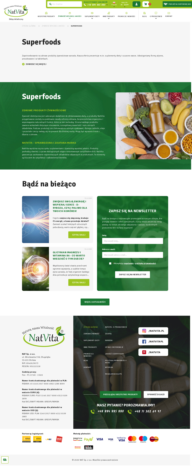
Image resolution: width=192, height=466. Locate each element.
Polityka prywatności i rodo (116, 360)
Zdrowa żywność (92, 334)
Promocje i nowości (89, 354)
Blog (86, 359)
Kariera (109, 340)
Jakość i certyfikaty (114, 353)
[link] (69, 14)
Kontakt (87, 365)
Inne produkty (90, 346)
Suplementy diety (92, 340)
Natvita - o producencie (116, 328)
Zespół (108, 334)
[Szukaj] (64, 4)
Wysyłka (109, 365)
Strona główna (91, 328)
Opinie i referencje (114, 346)
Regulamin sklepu (114, 372)
